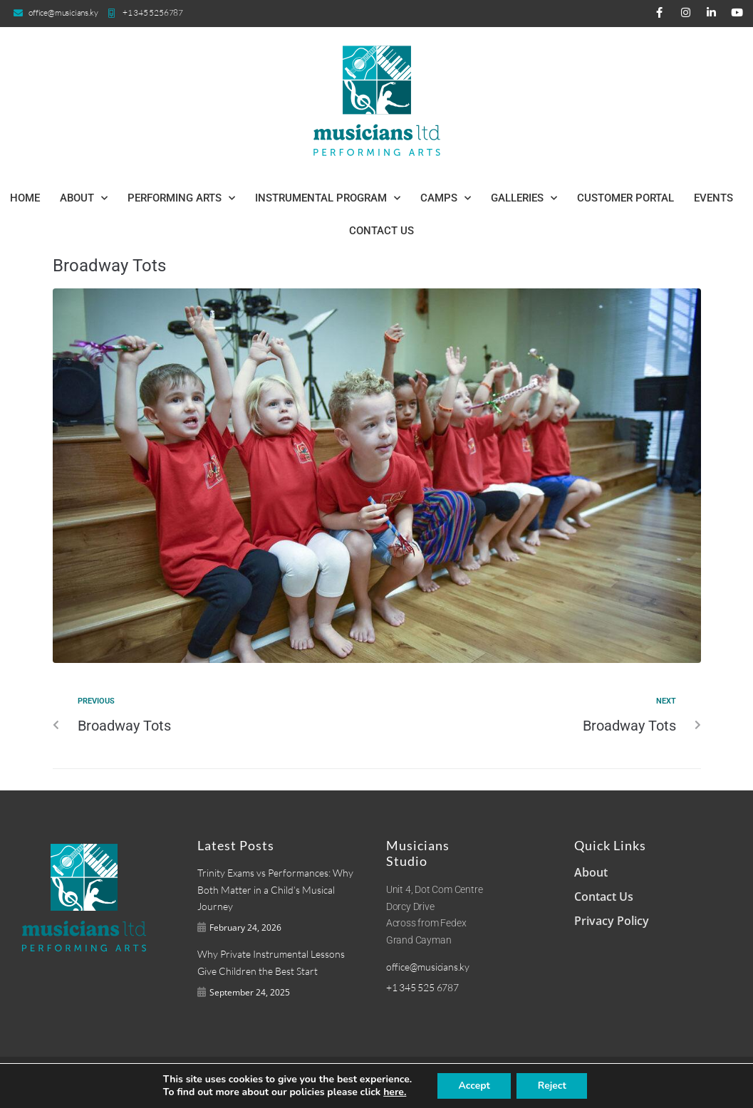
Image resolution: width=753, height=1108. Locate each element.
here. (395, 1092)
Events (713, 198)
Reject (558, 1086)
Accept (478, 1086)
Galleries (524, 198)
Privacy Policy (611, 921)
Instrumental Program (327, 198)
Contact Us (381, 230)
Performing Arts (181, 198)
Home (25, 198)
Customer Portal (625, 198)
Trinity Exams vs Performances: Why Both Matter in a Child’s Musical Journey (275, 890)
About (84, 198)
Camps (445, 198)
